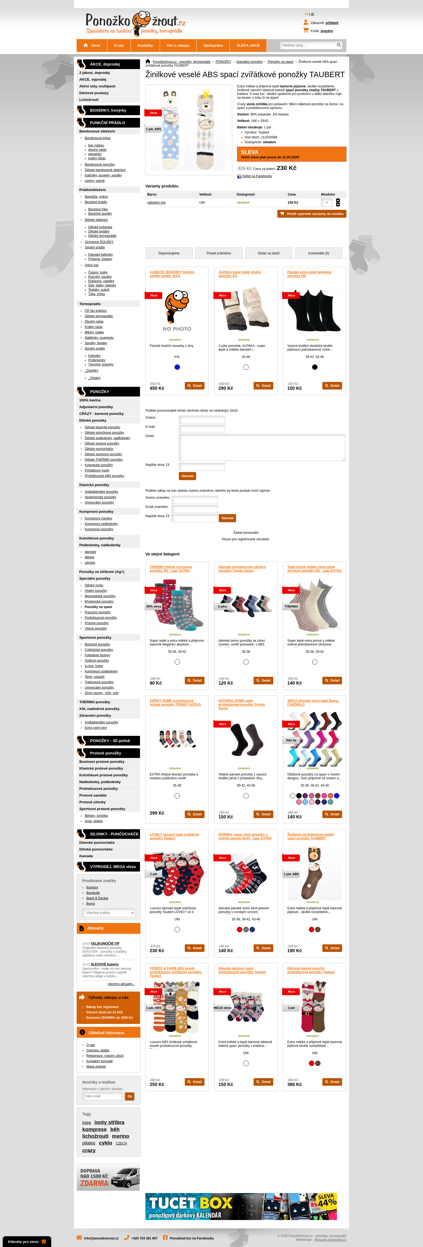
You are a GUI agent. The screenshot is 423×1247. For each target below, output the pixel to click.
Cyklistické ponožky (99, 650)
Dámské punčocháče (97, 843)
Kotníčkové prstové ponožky (103, 775)
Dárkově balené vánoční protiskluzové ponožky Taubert (311, 970)
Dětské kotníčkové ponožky (104, 433)
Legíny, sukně (95, 181)
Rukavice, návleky (101, 281)
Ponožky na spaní (280, 62)
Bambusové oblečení (97, 131)
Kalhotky (94, 356)
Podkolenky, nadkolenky (100, 545)
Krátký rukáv (94, 327)
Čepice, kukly (97, 272)
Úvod (91, 45)
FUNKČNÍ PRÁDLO (107, 123)
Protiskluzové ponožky (101, 618)
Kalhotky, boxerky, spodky (103, 175)
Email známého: (157, 507)
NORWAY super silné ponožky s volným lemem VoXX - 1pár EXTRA (245, 836)
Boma (90, 904)
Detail (194, 386)
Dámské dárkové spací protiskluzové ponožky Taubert (242, 970)
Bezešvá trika (98, 209)
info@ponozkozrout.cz (101, 1238)
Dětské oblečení (96, 220)
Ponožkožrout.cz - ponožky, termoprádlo (181, 62)
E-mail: (150, 427)
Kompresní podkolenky (101, 524)
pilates (88, 1143)
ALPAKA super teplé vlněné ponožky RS (240, 274)
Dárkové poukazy (93, 93)
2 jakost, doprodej (94, 73)
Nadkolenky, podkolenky (100, 782)
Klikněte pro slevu (27, 1241)
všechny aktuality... (121, 984)
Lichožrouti (88, 100)
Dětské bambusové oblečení (105, 170)
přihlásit (332, 23)
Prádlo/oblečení (92, 190)
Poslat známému (219, 253)
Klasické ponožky (94, 485)
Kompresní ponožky (96, 512)
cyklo (105, 1143)
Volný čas (91, 265)
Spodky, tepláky (96, 343)
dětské (89, 557)
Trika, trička (96, 294)
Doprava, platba (97, 1050)
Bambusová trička (97, 138)
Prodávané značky (99, 881)
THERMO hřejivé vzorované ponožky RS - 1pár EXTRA (171, 569)
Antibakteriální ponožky (101, 492)
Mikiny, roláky (94, 332)
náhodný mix (156, 202)
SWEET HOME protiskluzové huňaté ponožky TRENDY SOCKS (175, 702)
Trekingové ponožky (99, 682)
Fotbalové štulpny (97, 655)
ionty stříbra (109, 1122)
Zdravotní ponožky (95, 715)
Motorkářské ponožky (100, 596)
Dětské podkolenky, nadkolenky (107, 438)
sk (312, 14)
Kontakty (145, 45)
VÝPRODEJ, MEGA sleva (113, 867)
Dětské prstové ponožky (102, 443)
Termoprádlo (90, 304)
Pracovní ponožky (97, 612)
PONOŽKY (223, 62)
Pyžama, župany (100, 259)
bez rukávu (96, 145)
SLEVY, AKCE (248, 45)
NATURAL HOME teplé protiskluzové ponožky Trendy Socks (242, 704)
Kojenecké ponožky (99, 465)
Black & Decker (97, 898)
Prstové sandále (93, 795)
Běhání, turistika (96, 816)
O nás (119, 45)
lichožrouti (95, 1136)
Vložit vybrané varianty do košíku (315, 214)
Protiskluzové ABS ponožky (104, 476)
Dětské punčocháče (99, 449)
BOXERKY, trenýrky (108, 110)
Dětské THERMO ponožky (104, 460)
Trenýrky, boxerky (101, 364)
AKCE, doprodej (105, 64)
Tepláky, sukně (99, 290)
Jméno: (150, 417)
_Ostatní (94, 378)
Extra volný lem (96, 728)
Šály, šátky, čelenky (102, 285)
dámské (90, 552)
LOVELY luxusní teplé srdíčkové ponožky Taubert (174, 836)
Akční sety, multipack (97, 86)
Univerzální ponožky (99, 502)
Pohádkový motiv (97, 470)
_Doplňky (91, 371)
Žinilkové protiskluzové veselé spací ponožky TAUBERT (310, 836)
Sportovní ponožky (95, 638)
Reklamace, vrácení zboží (105, 1056)
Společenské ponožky (100, 497)
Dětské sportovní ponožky (103, 454)
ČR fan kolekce (96, 311)
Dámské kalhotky (100, 255)
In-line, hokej (94, 666)
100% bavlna (90, 400)
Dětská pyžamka (100, 227)
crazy (88, 1150)
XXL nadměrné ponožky (99, 709)
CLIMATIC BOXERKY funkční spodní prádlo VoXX (172, 274)
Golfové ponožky (97, 660)
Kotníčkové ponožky (96, 538)
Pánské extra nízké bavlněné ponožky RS (309, 274)
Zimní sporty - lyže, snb (101, 693)
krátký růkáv (97, 158)
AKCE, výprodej (92, 79)
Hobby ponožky (96, 591)
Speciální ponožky (249, 62)
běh (115, 1129)
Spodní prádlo (95, 247)
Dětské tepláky (99, 231)
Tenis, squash (94, 677)
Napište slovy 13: (157, 465)
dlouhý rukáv (97, 150)
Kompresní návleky (98, 518)
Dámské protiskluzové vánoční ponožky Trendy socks (242, 569)
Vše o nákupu (178, 45)
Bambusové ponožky (100, 164)
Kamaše (86, 856)
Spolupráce (213, 45)
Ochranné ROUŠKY (99, 242)
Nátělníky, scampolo (99, 338)
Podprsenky (96, 360)
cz (306, 14)
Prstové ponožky (97, 623)
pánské (90, 563)
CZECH (121, 1143)
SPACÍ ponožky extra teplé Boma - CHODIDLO (313, 702)
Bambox (92, 887)
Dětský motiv (94, 585)
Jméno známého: (157, 498)
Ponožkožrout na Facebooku (192, 1238)
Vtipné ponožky (96, 628)
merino (120, 1136)
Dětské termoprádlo (102, 236)
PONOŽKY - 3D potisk (110, 741)
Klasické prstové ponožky (101, 768)
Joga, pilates (94, 821)
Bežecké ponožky (97, 644)
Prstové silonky (92, 802)
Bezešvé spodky (100, 214)
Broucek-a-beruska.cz (330, 1240)
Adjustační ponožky (96, 407)
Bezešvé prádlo (96, 202)
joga (86, 1122)
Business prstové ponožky (101, 762)
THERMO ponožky (94, 702)
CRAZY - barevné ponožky (101, 414)
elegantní (94, 154)
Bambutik (93, 893)
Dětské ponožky (92, 420)
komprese (94, 1129)
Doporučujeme (168, 253)
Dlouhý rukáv (94, 321)
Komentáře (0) (318, 253)
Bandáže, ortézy (96, 197)
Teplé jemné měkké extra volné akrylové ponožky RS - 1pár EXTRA (314, 569)
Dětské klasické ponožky (102, 427)
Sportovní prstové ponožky (102, 809)
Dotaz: (150, 436)
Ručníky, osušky (99, 277)
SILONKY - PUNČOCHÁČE (114, 834)
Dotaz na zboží (268, 253)
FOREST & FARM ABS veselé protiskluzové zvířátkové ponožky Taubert (175, 972)
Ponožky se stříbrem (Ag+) (101, 572)
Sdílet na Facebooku (257, 176)
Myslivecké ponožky (99, 601)
